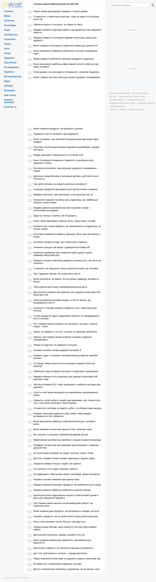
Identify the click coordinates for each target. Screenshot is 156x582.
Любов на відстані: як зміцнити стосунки (55, 345)
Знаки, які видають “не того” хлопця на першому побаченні (65, 331)
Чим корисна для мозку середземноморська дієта (60, 286)
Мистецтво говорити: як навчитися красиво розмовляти (63, 548)
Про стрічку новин (140, 93)
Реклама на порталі (146, 103)
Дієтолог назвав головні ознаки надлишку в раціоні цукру (64, 458)
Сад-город (10, 95)
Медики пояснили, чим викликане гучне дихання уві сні (63, 194)
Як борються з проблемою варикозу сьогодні (58, 563)
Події (7, 30)
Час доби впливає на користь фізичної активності (60, 184)
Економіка (10, 25)
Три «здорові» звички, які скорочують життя (57, 273)
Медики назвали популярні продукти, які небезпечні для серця (67, 484)
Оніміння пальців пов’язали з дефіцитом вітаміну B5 (62, 247)
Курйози (9, 71)
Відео (7, 81)
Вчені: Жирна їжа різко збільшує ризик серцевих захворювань (67, 77)
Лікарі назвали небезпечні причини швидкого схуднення (64, 58)
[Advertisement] (64, 103)
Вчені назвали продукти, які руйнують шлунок (58, 128)
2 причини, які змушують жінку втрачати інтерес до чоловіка (66, 268)
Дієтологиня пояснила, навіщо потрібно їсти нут (59, 534)
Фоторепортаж (12, 76)
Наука (7, 44)
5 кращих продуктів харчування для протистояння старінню (66, 189)
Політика (9, 20)
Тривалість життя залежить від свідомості (56, 134)
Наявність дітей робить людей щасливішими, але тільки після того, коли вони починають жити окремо (67, 401)
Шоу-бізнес (10, 62)
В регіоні (9, 107)
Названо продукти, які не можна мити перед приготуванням (66, 516)
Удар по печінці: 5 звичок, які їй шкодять (55, 215)
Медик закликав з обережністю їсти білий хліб (58, 155)
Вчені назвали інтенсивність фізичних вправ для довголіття (66, 45)
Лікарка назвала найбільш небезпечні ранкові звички (62, 490)
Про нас (112, 96)
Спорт (7, 53)
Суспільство (11, 34)
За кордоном (11, 67)
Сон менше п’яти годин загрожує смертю (56, 468)
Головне (8, 11)
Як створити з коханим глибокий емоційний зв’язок (61, 434)
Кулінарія (9, 90)
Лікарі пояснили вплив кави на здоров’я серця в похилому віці (67, 558)
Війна (7, 16)
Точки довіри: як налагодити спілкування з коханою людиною (66, 72)
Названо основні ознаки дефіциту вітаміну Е (57, 350)
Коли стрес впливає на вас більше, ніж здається (60, 521)
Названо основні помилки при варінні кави (56, 479)
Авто (7, 48)
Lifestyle (8, 85)
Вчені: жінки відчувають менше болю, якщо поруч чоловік (64, 221)
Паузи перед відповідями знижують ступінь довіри (61, 11)
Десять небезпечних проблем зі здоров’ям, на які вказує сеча (66, 569)
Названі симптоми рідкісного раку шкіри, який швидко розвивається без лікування (62, 414)
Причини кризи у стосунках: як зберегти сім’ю (58, 24)
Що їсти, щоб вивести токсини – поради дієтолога (60, 553)
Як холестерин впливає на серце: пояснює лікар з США (63, 453)
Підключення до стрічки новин (132, 96)
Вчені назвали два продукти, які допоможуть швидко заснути (66, 511)
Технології (9, 39)
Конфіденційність (116, 100)
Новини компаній (9, 100)
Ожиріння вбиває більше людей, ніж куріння (57, 463)
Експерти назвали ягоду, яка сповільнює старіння (60, 242)
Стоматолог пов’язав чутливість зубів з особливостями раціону (68, 408)
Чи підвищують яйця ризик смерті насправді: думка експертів (67, 474)
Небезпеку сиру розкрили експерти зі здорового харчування (66, 371)
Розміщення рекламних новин (122, 103)
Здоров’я (9, 57)
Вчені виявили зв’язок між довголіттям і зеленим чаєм (63, 429)
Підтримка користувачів (119, 93)
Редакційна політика (136, 100)
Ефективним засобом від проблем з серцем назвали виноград (67, 439)
